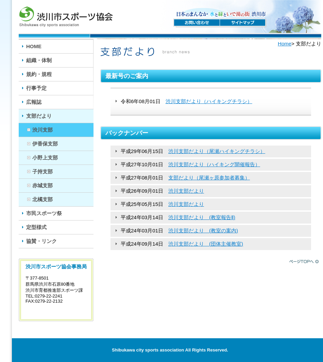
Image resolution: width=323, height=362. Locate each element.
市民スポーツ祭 (44, 213)
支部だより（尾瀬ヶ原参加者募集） (209, 177)
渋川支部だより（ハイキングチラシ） (209, 101)
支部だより (39, 116)
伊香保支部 (45, 144)
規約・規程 (39, 74)
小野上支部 (45, 157)
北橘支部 (42, 199)
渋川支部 (42, 130)
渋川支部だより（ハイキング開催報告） (214, 164)
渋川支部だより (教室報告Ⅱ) (201, 217)
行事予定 (36, 88)
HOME (33, 46)
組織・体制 (39, 60)
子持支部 (42, 171)
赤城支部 (42, 185)
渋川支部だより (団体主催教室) (205, 244)
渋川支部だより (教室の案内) (203, 230)
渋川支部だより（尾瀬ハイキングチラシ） (216, 151)
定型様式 (36, 227)
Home (284, 43)
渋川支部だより (186, 191)
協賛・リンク (41, 241)
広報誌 (33, 102)
